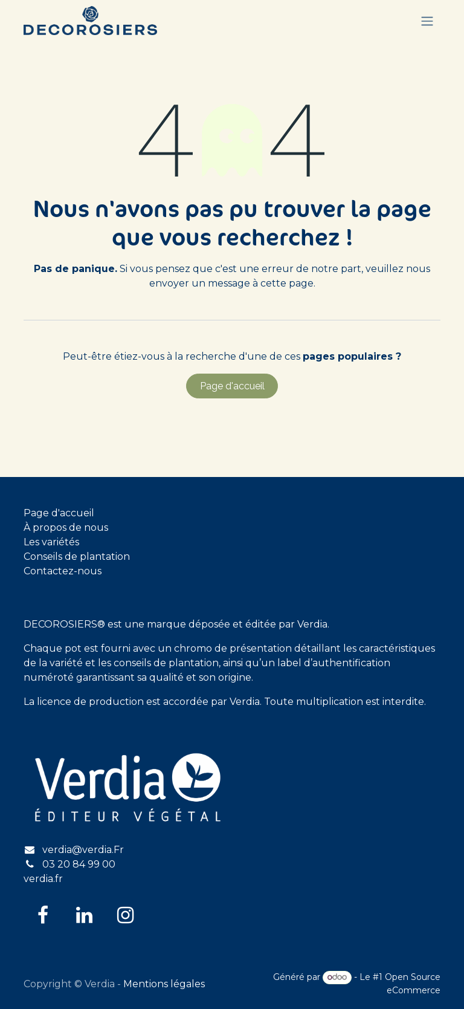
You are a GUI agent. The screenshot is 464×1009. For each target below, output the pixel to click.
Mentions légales (164, 984)
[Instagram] (125, 915)
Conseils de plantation (77, 556)
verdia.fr (43, 878)
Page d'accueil (232, 386)
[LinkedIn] (84, 915)
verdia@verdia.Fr (83, 849)
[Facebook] (43, 915)
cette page (287, 283)
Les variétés (51, 542)
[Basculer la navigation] (427, 20)
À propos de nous (66, 527)
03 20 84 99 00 (78, 864)
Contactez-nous (63, 571)
